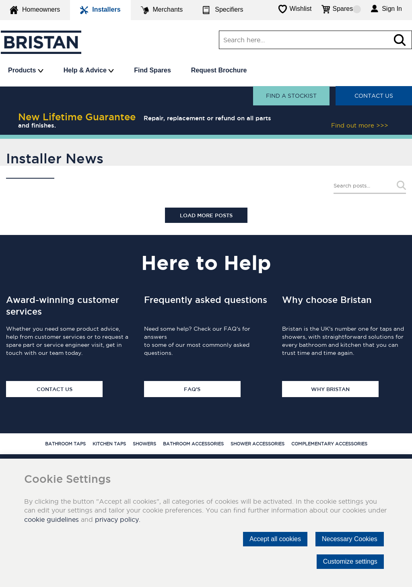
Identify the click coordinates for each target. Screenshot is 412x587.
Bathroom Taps (65, 443)
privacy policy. (117, 519)
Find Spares (152, 70)
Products (25, 70)
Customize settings (350, 561)
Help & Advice (89, 70)
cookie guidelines (51, 519)
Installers (100, 10)
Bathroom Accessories (193, 443)
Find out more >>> (359, 125)
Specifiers (223, 10)
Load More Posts (206, 215)
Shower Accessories (257, 443)
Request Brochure (219, 70)
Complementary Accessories (329, 443)
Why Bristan (330, 389)
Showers (144, 443)
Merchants (162, 10)
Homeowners (35, 10)
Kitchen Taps (109, 443)
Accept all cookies (275, 539)
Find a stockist (291, 96)
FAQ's (192, 389)
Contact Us (373, 96)
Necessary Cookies (349, 539)
